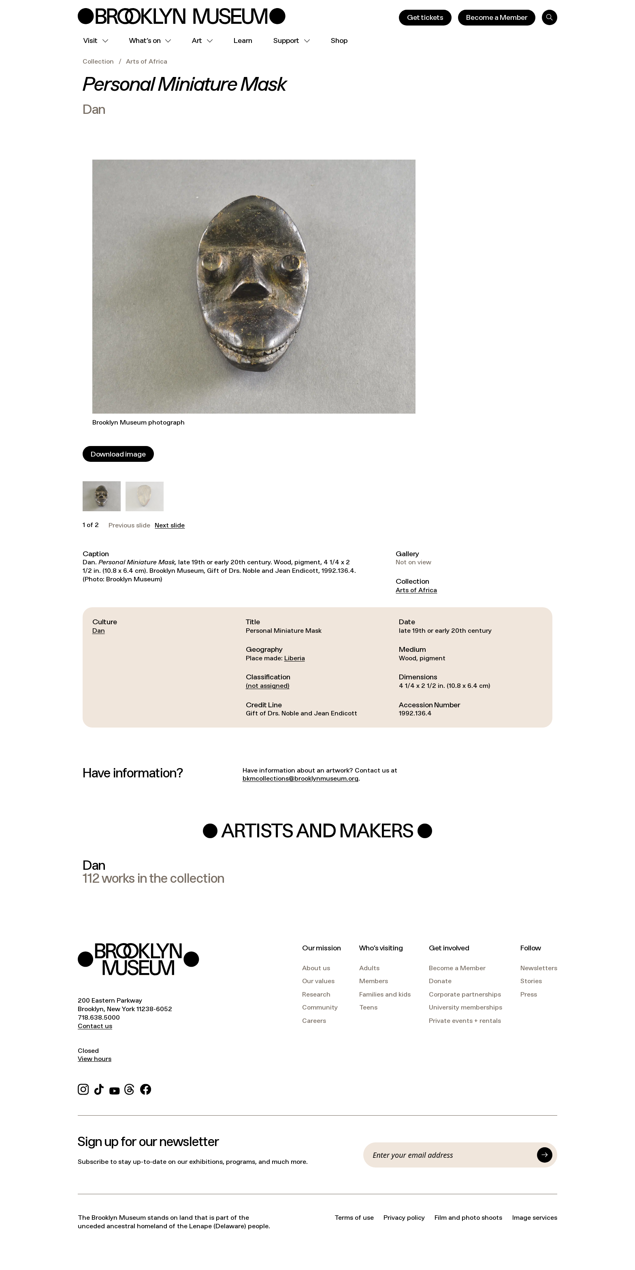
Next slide (170, 525)
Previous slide (129, 525)
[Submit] (544, 1155)
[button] (102, 496)
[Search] (549, 17)
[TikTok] (99, 1088)
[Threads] (129, 1088)
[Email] (452, 1155)
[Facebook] (145, 1088)
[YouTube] (114, 1088)
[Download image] (118, 454)
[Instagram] (83, 1088)
